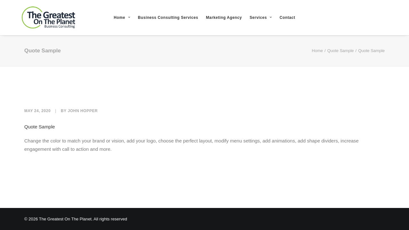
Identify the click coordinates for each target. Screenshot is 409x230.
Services (261, 17)
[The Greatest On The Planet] (36, 17)
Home (122, 17)
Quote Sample (340, 50)
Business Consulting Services (168, 17)
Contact (287, 17)
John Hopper (83, 111)
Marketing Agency (224, 17)
